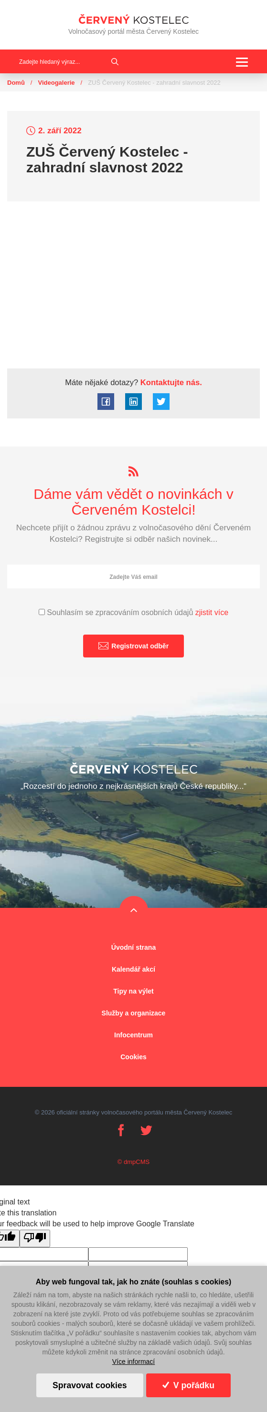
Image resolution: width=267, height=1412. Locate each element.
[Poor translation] (35, 1238)
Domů (16, 82)
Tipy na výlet (133, 991)
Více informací (133, 1361)
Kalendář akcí (133, 969)
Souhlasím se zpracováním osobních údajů (133, 612)
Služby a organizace (134, 1013)
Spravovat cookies (90, 1385)
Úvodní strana (133, 947)
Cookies (133, 1057)
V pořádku (188, 1385)
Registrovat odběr (133, 646)
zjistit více (211, 612)
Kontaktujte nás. (170, 382)
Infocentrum (133, 1035)
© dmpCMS (133, 1161)
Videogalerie (56, 82)
